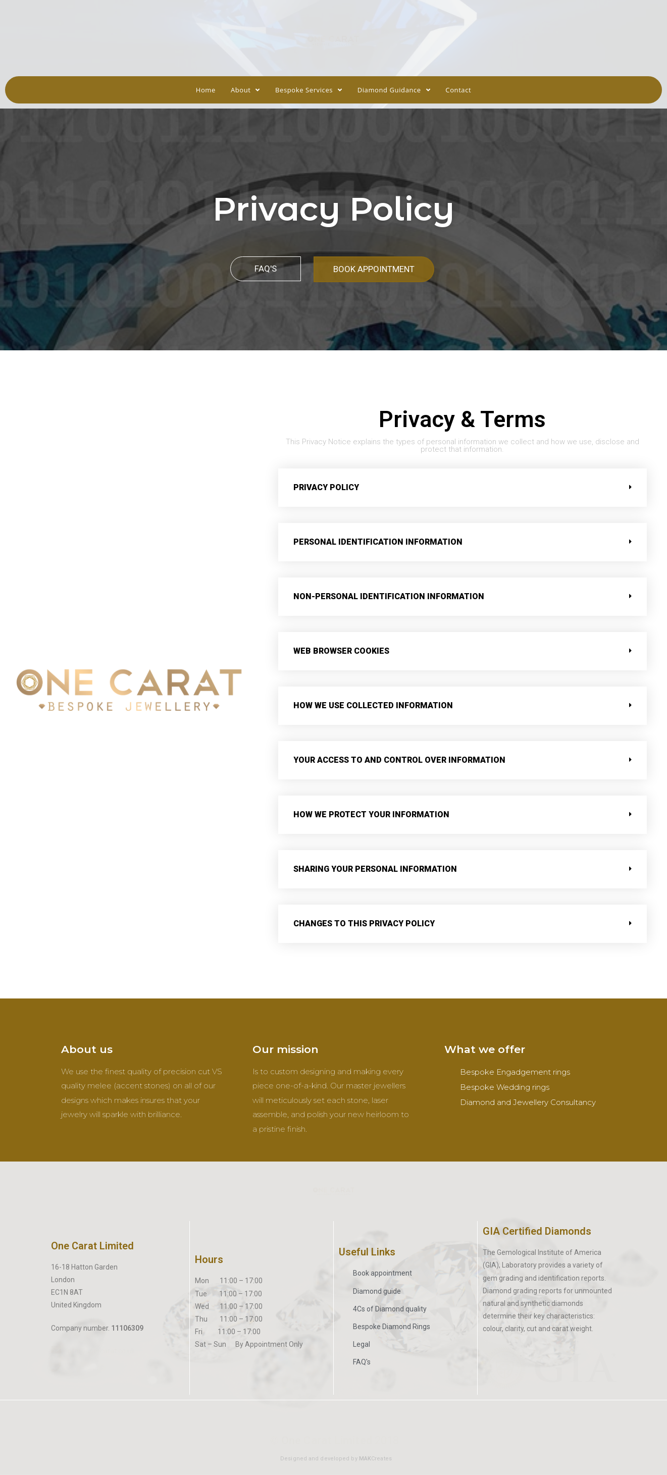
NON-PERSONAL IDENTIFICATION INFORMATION (388, 596)
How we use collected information (373, 705)
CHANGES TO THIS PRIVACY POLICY (364, 923)
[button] (265, 268)
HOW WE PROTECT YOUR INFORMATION (371, 814)
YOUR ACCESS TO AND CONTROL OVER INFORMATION (399, 760)
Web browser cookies (341, 651)
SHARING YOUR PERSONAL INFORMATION (375, 869)
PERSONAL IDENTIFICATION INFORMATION (378, 542)
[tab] (462, 487)
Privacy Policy (326, 487)
